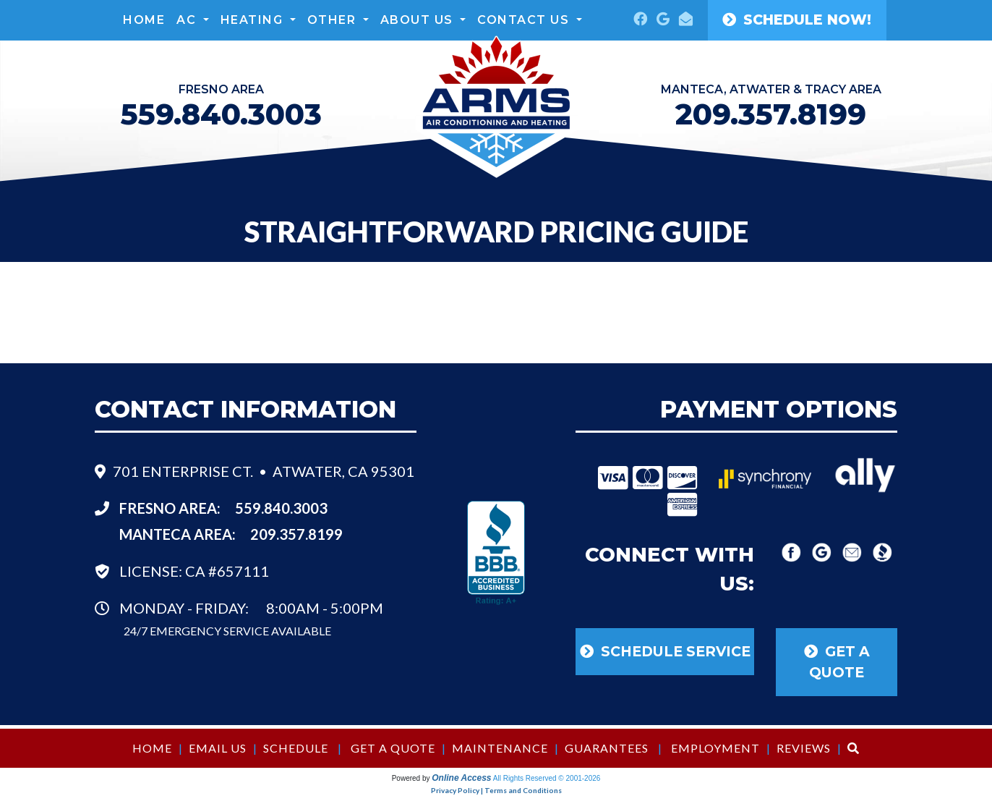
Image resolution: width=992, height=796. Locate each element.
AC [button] (188, 20)
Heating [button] (254, 20)
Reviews (804, 748)
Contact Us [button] (525, 20)
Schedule (295, 748)
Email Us (218, 748)
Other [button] (333, 20)
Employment (715, 748)
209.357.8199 (770, 114)
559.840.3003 (281, 508)
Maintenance (500, 748)
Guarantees (607, 748)
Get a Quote (393, 748)
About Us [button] (419, 20)
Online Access (461, 778)
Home (144, 20)
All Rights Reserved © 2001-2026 (547, 778)
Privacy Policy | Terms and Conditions (496, 790)
